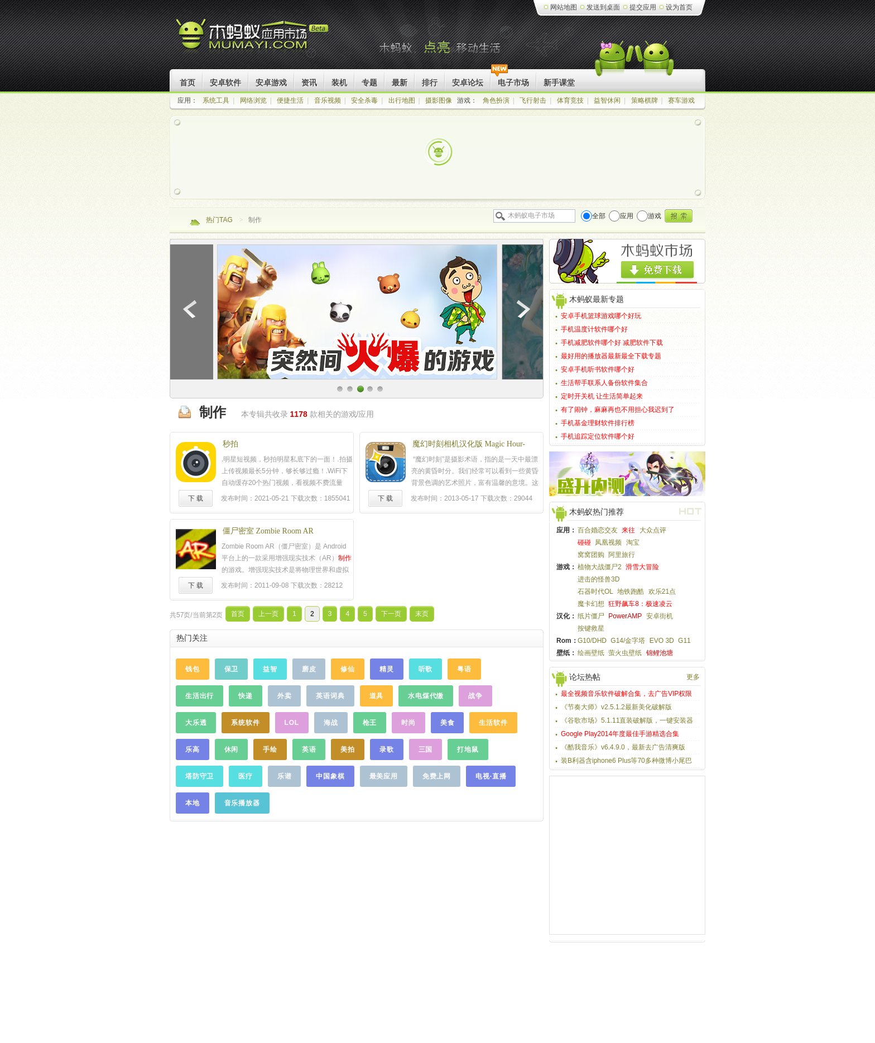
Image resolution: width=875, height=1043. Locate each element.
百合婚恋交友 (598, 530)
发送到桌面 (603, 7)
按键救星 (591, 628)
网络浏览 (253, 100)
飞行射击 (533, 100)
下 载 (195, 498)
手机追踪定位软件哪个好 (597, 436)
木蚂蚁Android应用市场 (253, 39)
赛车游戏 (681, 100)
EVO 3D (662, 641)
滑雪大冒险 (642, 567)
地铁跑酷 (630, 591)
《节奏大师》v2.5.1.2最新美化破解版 (616, 707)
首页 (237, 614)
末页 (422, 614)
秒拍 (230, 444)
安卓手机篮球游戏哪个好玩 (601, 316)
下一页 (391, 614)
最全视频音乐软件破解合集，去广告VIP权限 (626, 694)
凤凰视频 (608, 542)
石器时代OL (595, 591)
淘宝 (633, 542)
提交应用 (642, 7)
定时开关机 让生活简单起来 (602, 396)
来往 (628, 530)
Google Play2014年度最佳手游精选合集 (620, 734)
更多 (693, 677)
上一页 (268, 614)
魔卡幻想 (591, 604)
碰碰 (584, 542)
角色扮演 (496, 100)
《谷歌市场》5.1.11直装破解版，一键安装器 (627, 720)
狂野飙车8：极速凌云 (640, 604)
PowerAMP (625, 616)
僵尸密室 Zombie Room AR (268, 531)
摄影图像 (438, 100)
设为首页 (679, 7)
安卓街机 (659, 616)
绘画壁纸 (591, 653)
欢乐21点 (662, 591)
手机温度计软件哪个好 (594, 329)
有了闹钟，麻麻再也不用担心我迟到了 (618, 410)
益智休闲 (607, 100)
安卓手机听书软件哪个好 (597, 369)
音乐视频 (327, 100)
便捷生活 (290, 100)
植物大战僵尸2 (600, 567)
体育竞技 (570, 100)
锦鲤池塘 (659, 653)
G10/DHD (592, 641)
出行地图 (401, 100)
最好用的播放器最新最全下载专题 (611, 356)
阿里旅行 (621, 555)
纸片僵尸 (591, 616)
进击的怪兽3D (598, 579)
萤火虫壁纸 (625, 653)
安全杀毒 (364, 100)
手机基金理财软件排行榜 (597, 423)
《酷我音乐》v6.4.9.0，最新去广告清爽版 (623, 747)
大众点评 (653, 530)
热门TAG (219, 220)
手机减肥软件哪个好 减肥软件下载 (612, 343)
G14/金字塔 (627, 641)
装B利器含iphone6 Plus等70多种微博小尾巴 (626, 761)
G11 (684, 641)
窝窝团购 (591, 555)
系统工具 (216, 100)
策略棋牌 (644, 100)
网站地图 (563, 7)
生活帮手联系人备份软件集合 (604, 383)
